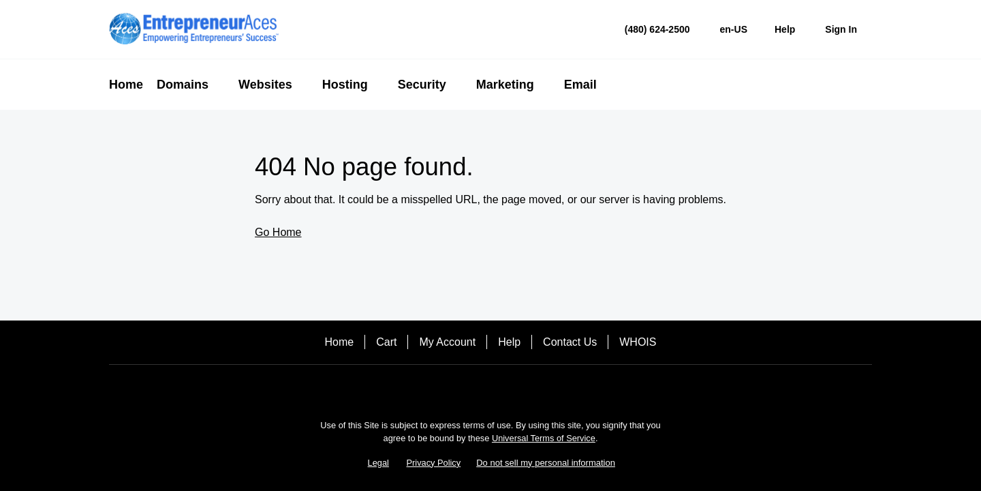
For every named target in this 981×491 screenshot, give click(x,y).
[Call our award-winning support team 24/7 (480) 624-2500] (784, 29)
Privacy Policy (434, 463)
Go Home (278, 232)
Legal (378, 463)
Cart (386, 342)
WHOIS (637, 342)
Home (339, 342)
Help (509, 342)
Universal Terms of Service (543, 438)
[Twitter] (490, 388)
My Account (447, 342)
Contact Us (570, 342)
